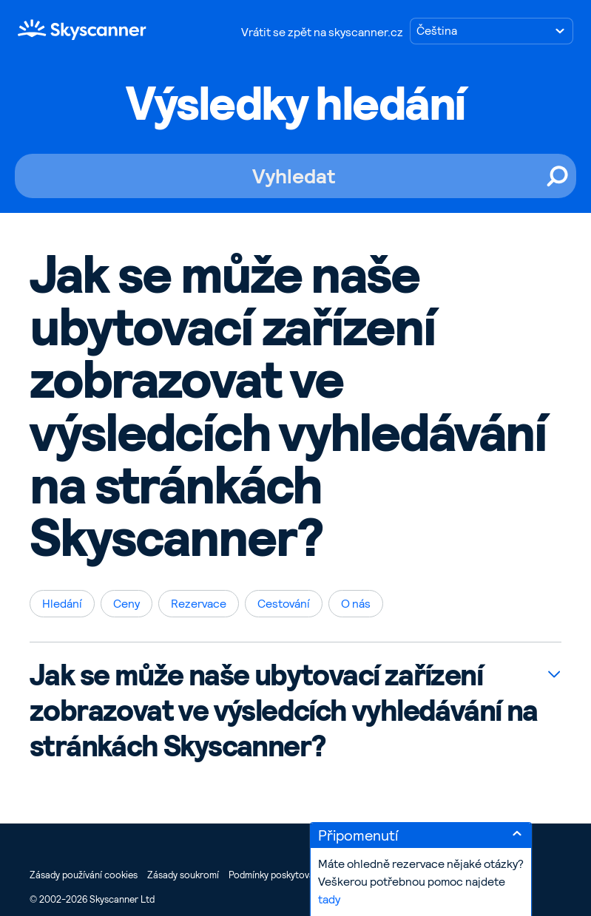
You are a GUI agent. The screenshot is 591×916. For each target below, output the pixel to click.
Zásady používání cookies (84, 875)
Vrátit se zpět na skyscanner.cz (322, 32)
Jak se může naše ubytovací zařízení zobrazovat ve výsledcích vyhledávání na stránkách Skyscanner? (284, 710)
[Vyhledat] (295, 176)
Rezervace (198, 604)
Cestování (283, 604)
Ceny (126, 604)
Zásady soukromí (183, 875)
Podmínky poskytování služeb (290, 875)
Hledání (62, 604)
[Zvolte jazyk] (491, 31)
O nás (356, 604)
